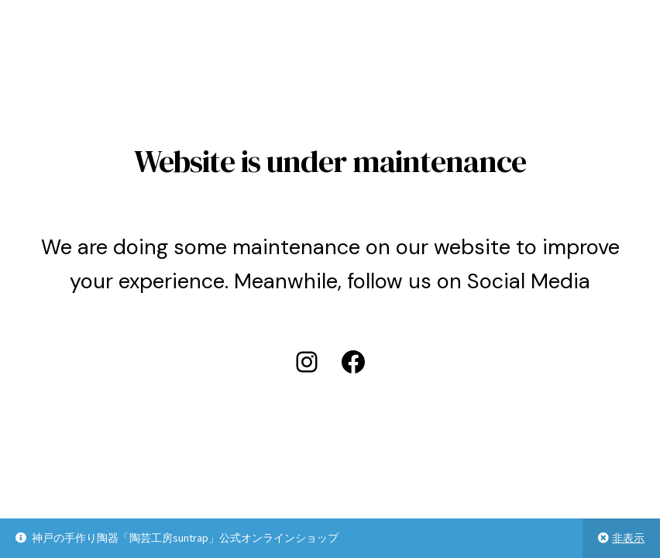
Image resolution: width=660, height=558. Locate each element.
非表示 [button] (628, 538)
